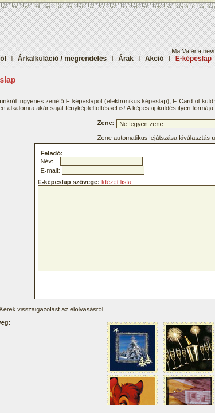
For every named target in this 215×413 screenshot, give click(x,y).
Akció (154, 58)
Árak (126, 58)
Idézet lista (116, 181)
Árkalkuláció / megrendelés (62, 58)
